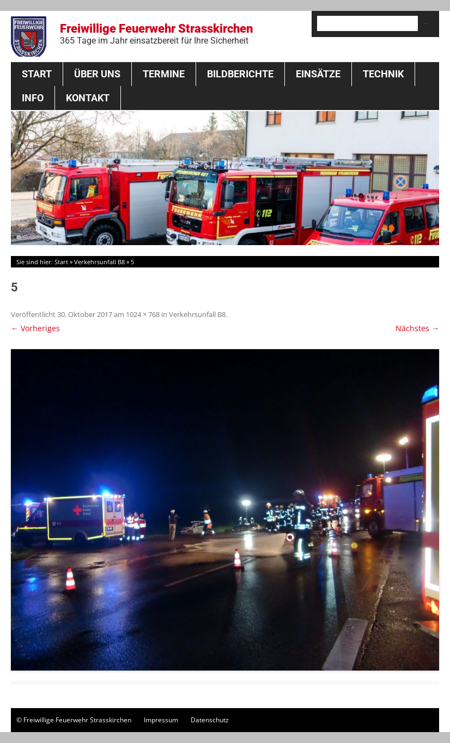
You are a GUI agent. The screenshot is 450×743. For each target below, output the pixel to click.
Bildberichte (240, 74)
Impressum (161, 719)
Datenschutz (210, 719)
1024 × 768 (143, 314)
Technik (383, 74)
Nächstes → (417, 328)
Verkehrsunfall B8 (99, 262)
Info (33, 97)
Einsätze (318, 74)
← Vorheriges (35, 328)
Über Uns (97, 74)
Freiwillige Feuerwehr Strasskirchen (156, 34)
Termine (164, 74)
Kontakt (88, 97)
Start (37, 74)
